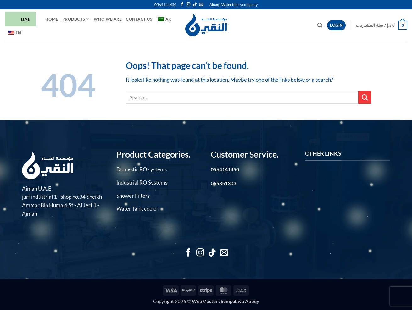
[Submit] (364, 97)
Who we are (108, 19)
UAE (20, 20)
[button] (319, 25)
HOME (51, 19)
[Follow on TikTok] (195, 5)
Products (75, 19)
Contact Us (139, 19)
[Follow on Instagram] (188, 5)
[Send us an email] (201, 5)
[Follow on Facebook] (182, 5)
